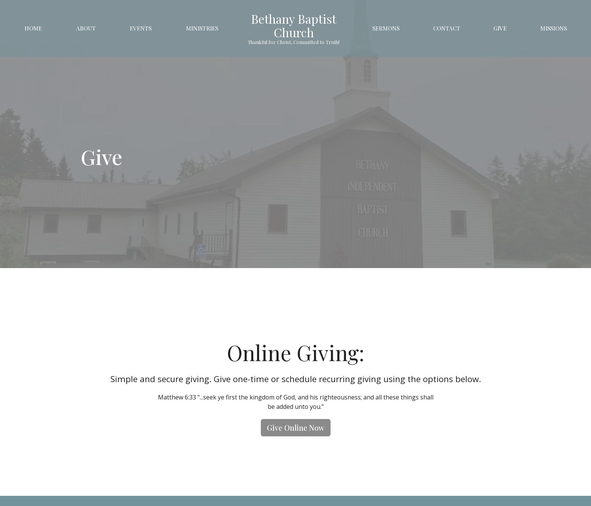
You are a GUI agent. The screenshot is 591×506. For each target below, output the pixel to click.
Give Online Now (296, 427)
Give (500, 28)
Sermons (386, 28)
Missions (553, 28)
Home (33, 28)
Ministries (202, 28)
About (86, 28)
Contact (446, 28)
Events (141, 28)
